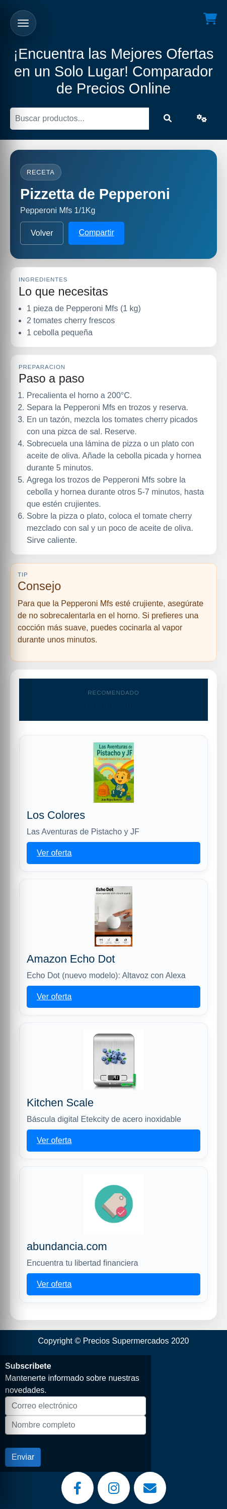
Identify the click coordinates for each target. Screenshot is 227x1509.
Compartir (96, 232)
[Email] (150, 1488)
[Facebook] (77, 1488)
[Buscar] (79, 119)
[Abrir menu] (23, 23)
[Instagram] (114, 1488)
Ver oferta (54, 852)
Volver (42, 233)
